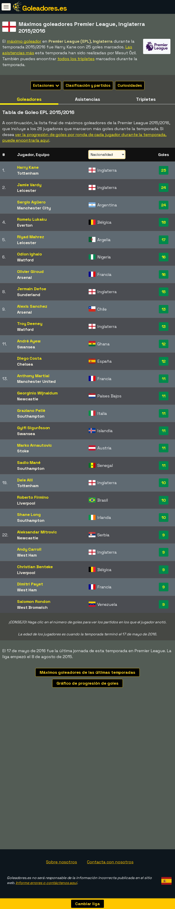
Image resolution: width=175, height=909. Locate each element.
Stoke (23, 450)
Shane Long (29, 514)
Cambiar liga (87, 903)
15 (164, 291)
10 (163, 482)
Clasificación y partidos (88, 85)
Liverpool (26, 503)
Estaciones (46, 85)
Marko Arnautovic (34, 445)
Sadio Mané (29, 462)
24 (163, 187)
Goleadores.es (44, 8)
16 (164, 257)
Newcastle (27, 398)
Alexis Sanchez (32, 306)
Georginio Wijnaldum (37, 393)
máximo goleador (24, 41)
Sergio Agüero (31, 202)
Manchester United (36, 381)
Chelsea (25, 364)
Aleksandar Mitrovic (37, 532)
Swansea (26, 346)
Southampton (30, 416)
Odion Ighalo (29, 254)
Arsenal (24, 277)
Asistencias (87, 99)
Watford (25, 260)
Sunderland (28, 294)
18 (163, 222)
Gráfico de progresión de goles (87, 683)
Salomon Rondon (33, 601)
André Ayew (29, 341)
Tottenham (28, 173)
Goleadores (29, 99)
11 (163, 378)
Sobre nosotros (61, 861)
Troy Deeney (29, 323)
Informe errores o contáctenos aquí (46, 882)
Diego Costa (29, 358)
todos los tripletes (76, 58)
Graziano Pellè (31, 410)
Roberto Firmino (33, 497)
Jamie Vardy (29, 184)
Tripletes (145, 99)
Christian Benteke (35, 566)
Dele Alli (25, 480)
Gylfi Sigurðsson (33, 427)
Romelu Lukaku (32, 219)
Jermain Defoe (31, 288)
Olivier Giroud (30, 271)
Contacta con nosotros (110, 861)
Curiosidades (130, 85)
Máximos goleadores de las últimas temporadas (87, 672)
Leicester (26, 190)
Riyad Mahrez (30, 236)
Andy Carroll (29, 549)
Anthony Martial (33, 375)
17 (164, 239)
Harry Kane (28, 167)
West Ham (27, 555)
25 (163, 170)
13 (164, 309)
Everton (25, 225)
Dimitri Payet (30, 584)
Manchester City (34, 208)
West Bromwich (32, 607)
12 (164, 344)
